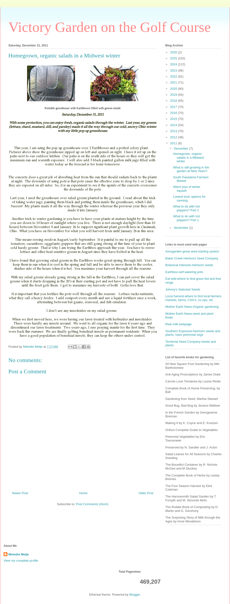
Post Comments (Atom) (92, 504)
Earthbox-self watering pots (184, 272)
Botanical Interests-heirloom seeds (189, 265)
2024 (174, 64)
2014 (174, 125)
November (181, 227)
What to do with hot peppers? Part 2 (186, 208)
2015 (174, 119)
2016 (174, 113)
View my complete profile (21, 560)
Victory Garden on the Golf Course (109, 27)
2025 (174, 58)
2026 (174, 52)
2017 (174, 107)
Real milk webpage (178, 324)
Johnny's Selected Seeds (182, 289)
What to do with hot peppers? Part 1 (186, 218)
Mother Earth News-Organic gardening (192, 306)
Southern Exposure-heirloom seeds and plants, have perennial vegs (192, 333)
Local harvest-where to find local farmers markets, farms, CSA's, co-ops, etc (193, 298)
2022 (174, 76)
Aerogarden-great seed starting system (192, 251)
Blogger (134, 594)
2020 (174, 88)
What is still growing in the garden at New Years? (191, 169)
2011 (174, 143)
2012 (174, 137)
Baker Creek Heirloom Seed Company (191, 258)
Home (83, 493)
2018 (174, 100)
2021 (174, 82)
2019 (174, 94)
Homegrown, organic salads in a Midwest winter (188, 157)
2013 (174, 131)
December (181, 148)
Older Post (146, 493)
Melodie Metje (18, 554)
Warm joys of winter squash (186, 188)
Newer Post (20, 493)
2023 (174, 70)
